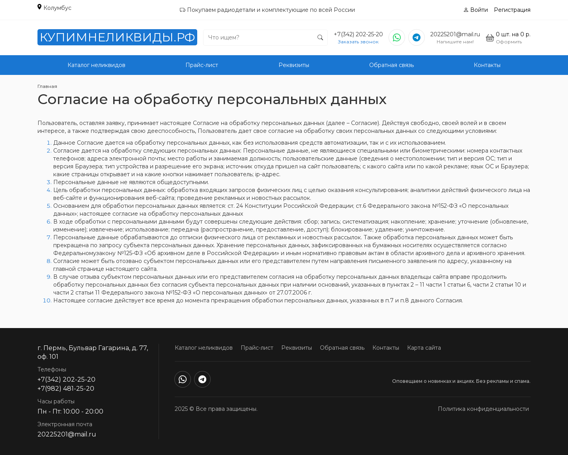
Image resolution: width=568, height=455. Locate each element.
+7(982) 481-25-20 (65, 388)
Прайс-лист (201, 65)
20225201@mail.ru (455, 34)
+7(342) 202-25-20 (358, 34)
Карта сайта (424, 347)
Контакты (487, 65)
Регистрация (512, 9)
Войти (475, 9)
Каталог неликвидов (96, 65)
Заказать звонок (358, 42)
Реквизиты (293, 65)
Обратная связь (391, 65)
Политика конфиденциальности (483, 408)
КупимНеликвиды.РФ (117, 37)
